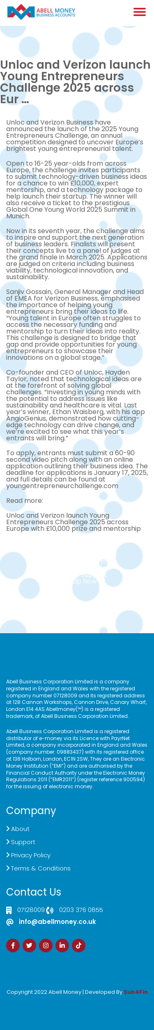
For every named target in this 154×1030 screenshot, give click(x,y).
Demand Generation (77, 568)
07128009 (31, 910)
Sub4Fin (136, 992)
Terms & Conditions (41, 868)
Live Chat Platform (77, 561)
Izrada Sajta (52, 997)
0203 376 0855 (81, 910)
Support (23, 842)
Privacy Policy (31, 855)
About (20, 828)
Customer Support (77, 574)
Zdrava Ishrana (97, 997)
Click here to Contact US (77, 555)
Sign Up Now (77, 581)
